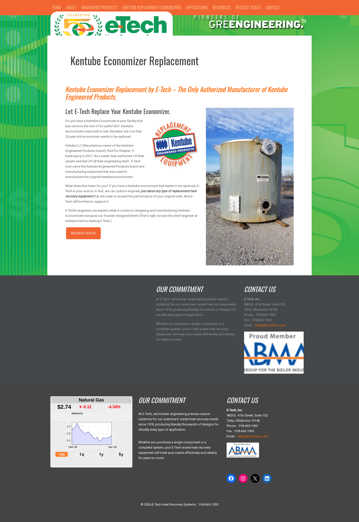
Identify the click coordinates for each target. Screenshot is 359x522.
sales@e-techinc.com (270, 325)
